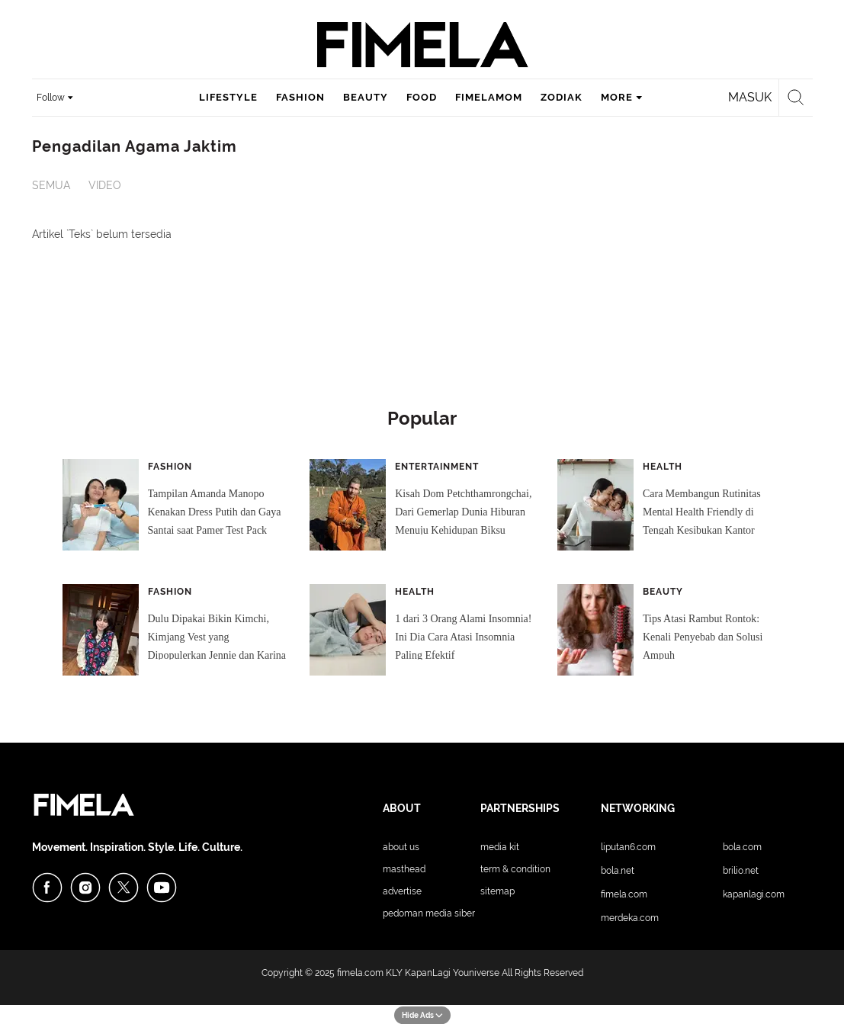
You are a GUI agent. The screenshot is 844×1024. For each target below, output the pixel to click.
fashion (300, 97)
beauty (365, 97)
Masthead (404, 869)
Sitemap (497, 891)
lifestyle (228, 97)
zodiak (561, 97)
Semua (51, 185)
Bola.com (742, 847)
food (421, 97)
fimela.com (360, 973)
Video (104, 185)
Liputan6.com (628, 847)
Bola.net (617, 870)
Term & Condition (515, 869)
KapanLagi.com (754, 894)
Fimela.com (624, 894)
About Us (401, 847)
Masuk (750, 97)
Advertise (402, 891)
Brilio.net (741, 870)
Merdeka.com (630, 918)
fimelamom (488, 97)
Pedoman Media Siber (429, 913)
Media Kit (499, 847)
